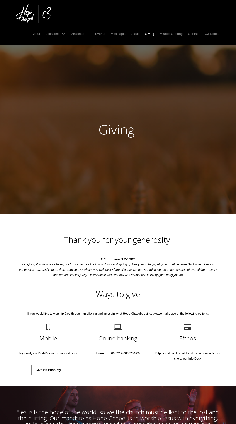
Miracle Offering (171, 34)
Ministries (77, 34)
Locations (52, 34)
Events (100, 34)
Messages (117, 34)
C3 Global (212, 34)
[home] (33, 14)
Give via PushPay (48, 370)
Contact (193, 34)
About (36, 34)
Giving (149, 34)
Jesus (135, 34)
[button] (53, 33)
